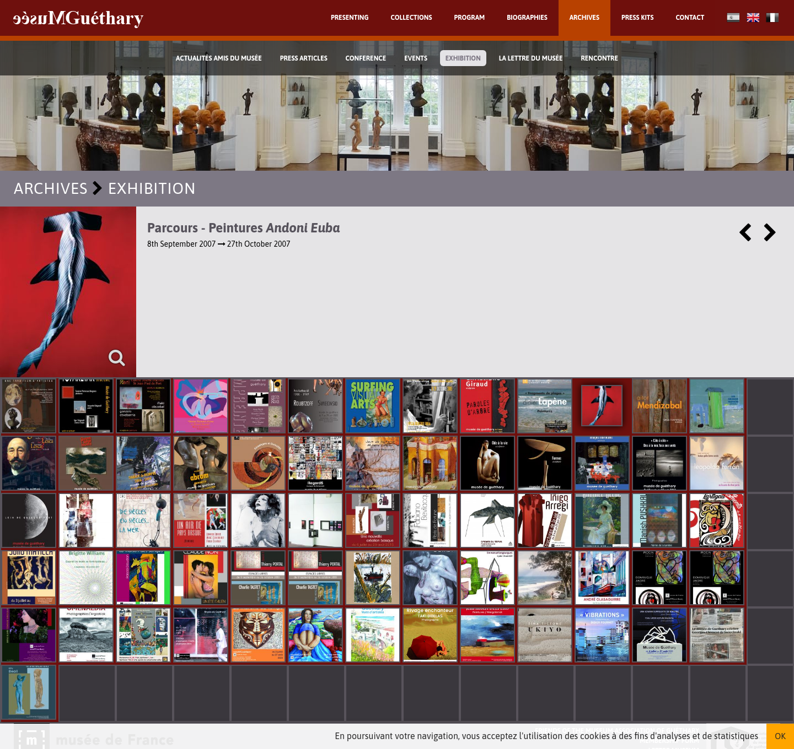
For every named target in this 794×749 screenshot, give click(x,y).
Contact (689, 17)
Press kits (637, 17)
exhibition (463, 58)
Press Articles (304, 58)
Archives (584, 17)
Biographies (527, 17)
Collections (411, 17)
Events (415, 58)
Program (469, 17)
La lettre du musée (531, 58)
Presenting (350, 17)
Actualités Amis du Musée (219, 58)
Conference (366, 58)
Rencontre (599, 58)
